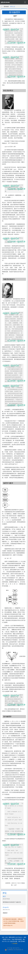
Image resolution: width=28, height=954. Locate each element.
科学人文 (12, 6)
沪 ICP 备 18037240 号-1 (13, 948)
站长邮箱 (14, 943)
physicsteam (5, 2)
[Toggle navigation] (25, 2)
